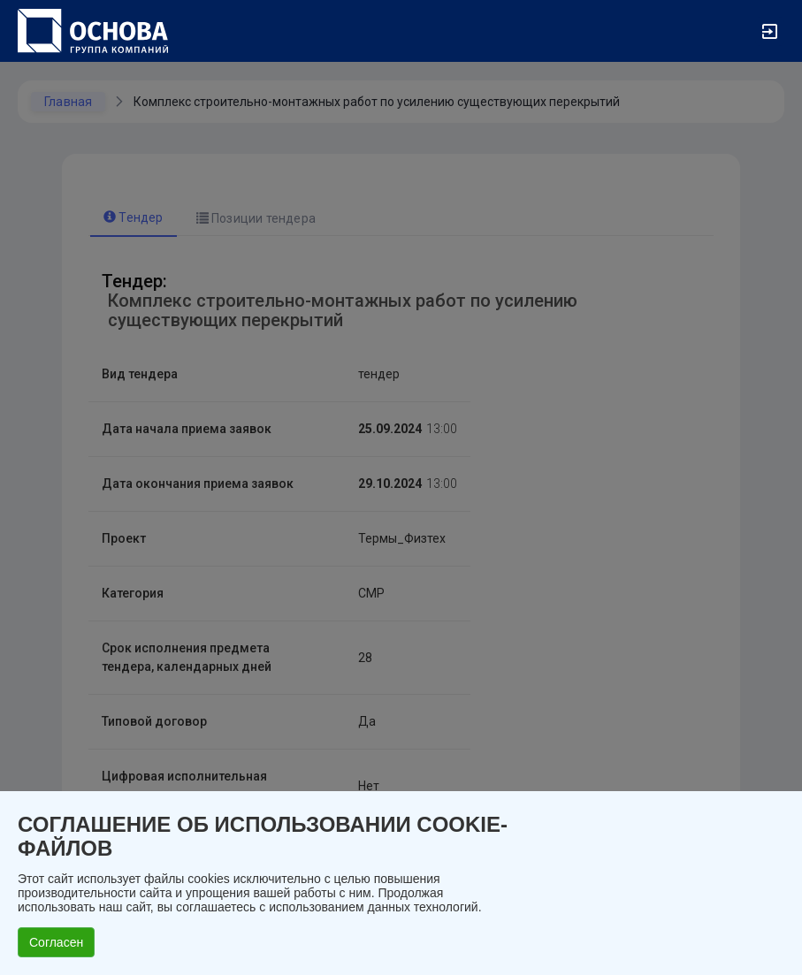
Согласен (56, 942)
